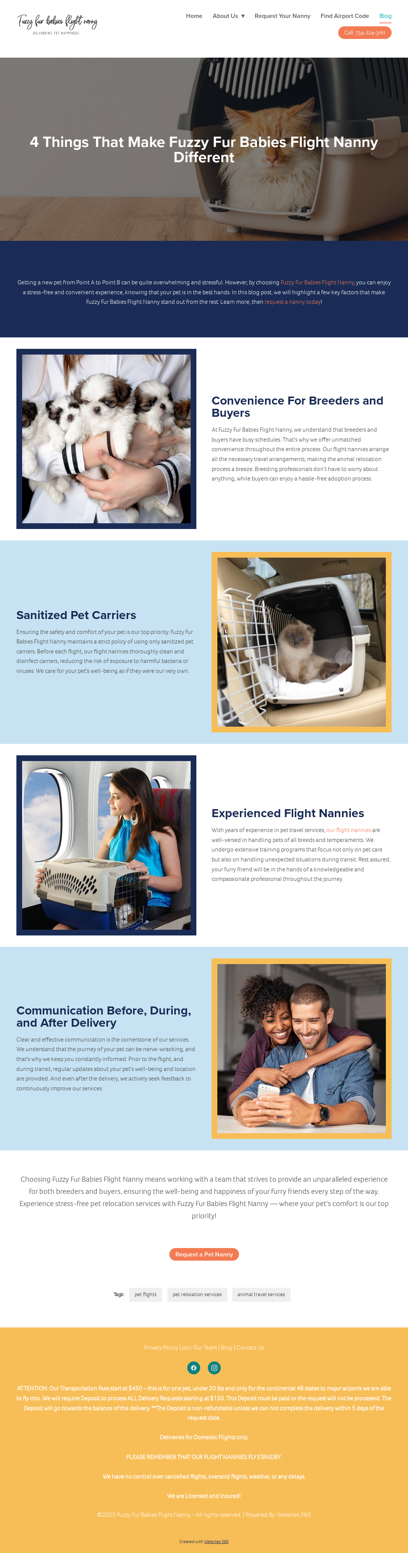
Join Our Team (199, 1347)
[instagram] (214, 1367)
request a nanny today (293, 302)
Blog (385, 15)
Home (194, 15)
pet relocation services (197, 1294)
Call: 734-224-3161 (365, 32)
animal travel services (261, 1294)
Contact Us (250, 1347)
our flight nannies (348, 830)
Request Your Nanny (282, 15)
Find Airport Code (345, 15)
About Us (228, 15)
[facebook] (193, 1367)
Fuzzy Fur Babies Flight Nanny (317, 282)
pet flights (146, 1294)
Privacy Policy (161, 1347)
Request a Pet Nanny (204, 1254)
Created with (203, 1541)
